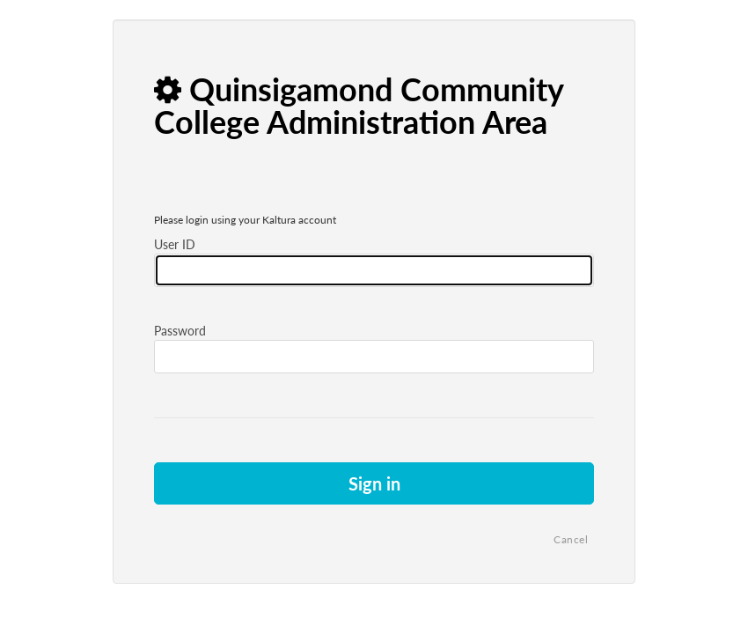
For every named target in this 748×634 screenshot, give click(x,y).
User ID (174, 244)
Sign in (374, 483)
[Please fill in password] (374, 356)
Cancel (571, 539)
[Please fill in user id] (374, 270)
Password (180, 330)
